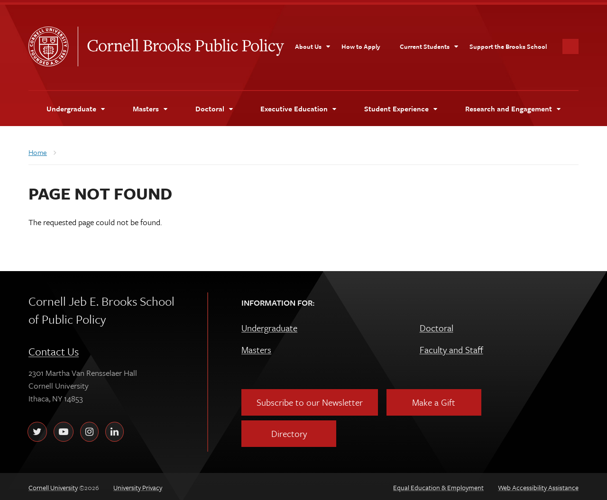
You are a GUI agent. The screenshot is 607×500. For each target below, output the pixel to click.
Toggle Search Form (570, 44)
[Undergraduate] (75, 106)
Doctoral (436, 325)
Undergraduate (269, 325)
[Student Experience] (400, 106)
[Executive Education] (298, 106)
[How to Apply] (360, 44)
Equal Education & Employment (438, 485)
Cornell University (53, 44)
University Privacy (137, 485)
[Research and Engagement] (513, 106)
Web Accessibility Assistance (538, 485)
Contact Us (53, 349)
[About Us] (312, 44)
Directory (289, 431)
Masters (256, 347)
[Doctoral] (214, 106)
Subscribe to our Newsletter (310, 399)
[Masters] (149, 106)
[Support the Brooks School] (508, 44)
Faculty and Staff (451, 347)
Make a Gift (433, 399)
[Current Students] (429, 44)
